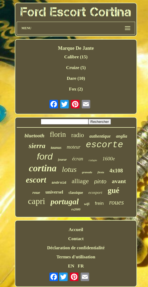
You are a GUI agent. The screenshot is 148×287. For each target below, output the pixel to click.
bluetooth (34, 135)
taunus (56, 148)
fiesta (101, 172)
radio (77, 135)
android (59, 183)
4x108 (116, 170)
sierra (37, 146)
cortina (43, 168)
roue (36, 192)
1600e (108, 158)
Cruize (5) (76, 67)
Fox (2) (76, 89)
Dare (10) (76, 78)
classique (75, 193)
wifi (86, 204)
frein (99, 203)
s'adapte (93, 160)
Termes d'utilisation (75, 256)
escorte (104, 145)
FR (81, 266)
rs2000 (75, 209)
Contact (76, 238)
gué (114, 190)
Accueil (76, 229)
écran (77, 158)
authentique (100, 136)
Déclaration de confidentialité (75, 247)
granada (87, 172)
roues (116, 202)
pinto (100, 181)
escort (36, 179)
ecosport (95, 192)
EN (71, 266)
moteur (74, 147)
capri (36, 201)
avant (119, 181)
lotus (69, 169)
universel (54, 192)
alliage (80, 181)
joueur (62, 159)
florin (58, 134)
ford (45, 156)
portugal (64, 201)
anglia (121, 136)
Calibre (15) (76, 56)
